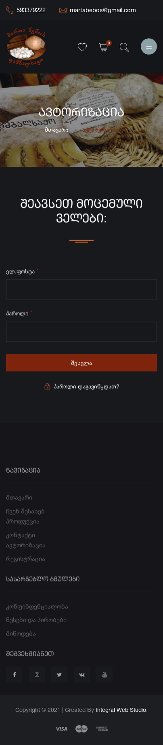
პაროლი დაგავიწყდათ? (81, 387)
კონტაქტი (20, 543)
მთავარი (57, 129)
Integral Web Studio (121, 709)
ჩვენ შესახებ (25, 519)
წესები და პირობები (36, 627)
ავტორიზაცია (26, 553)
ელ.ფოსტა (22, 272)
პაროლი (19, 314)
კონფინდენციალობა (37, 614)
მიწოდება (21, 641)
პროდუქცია (23, 529)
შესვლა (81, 363)
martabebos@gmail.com (97, 10)
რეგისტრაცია (25, 566)
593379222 (26, 10)
